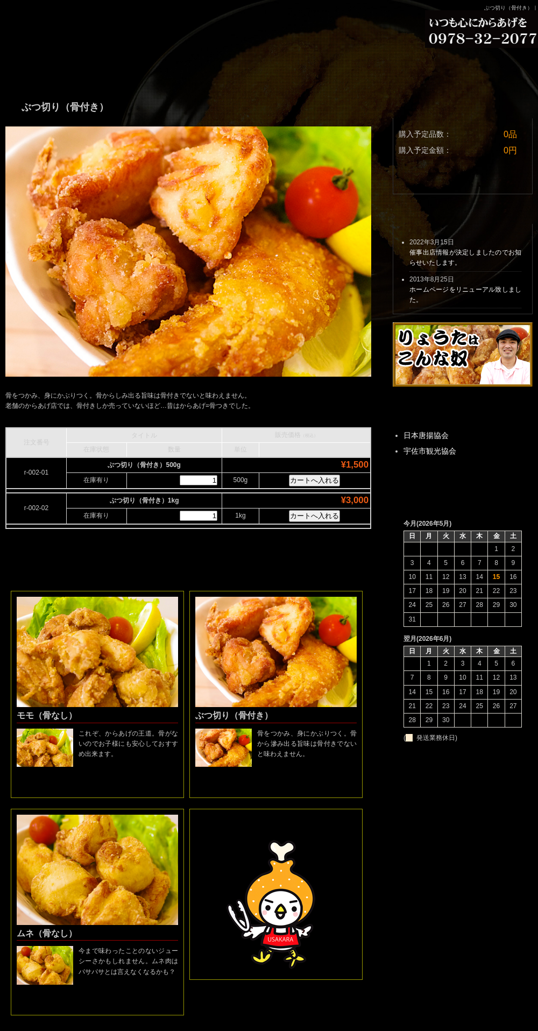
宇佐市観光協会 (430, 451)
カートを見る (460, 177)
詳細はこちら (97, 784)
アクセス (484, 67)
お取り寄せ (269, 67)
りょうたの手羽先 (83, 21)
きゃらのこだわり (161, 67)
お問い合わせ (376, 67)
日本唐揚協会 (426, 435)
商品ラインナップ (54, 67)
